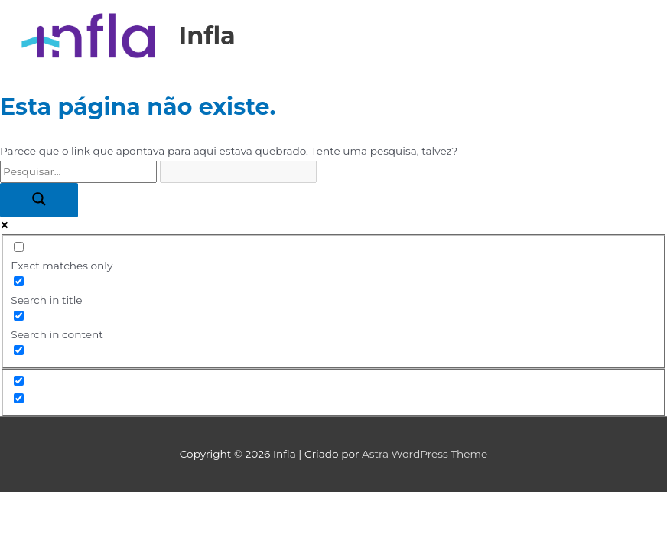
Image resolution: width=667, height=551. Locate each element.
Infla (207, 36)
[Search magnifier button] (39, 200)
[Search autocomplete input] (238, 172)
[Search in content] (19, 316)
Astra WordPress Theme (424, 454)
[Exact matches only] (19, 247)
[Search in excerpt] (19, 350)
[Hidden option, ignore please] (19, 381)
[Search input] (78, 172)
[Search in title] (19, 281)
